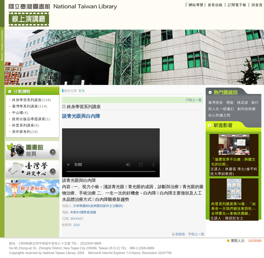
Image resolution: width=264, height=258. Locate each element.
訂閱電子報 (237, 5)
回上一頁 (195, 100)
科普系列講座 (23, 125)
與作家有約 (21, 132)
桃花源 (242, 103)
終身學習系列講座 (27, 100)
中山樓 (17, 113)
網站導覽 (196, 5)
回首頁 (257, 5)
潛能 (230, 103)
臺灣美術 (215, 103)
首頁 (81, 91)
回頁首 (180, 234)
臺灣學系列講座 (25, 106)
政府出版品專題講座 (28, 119)
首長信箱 (215, 5)
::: (187, 3)
